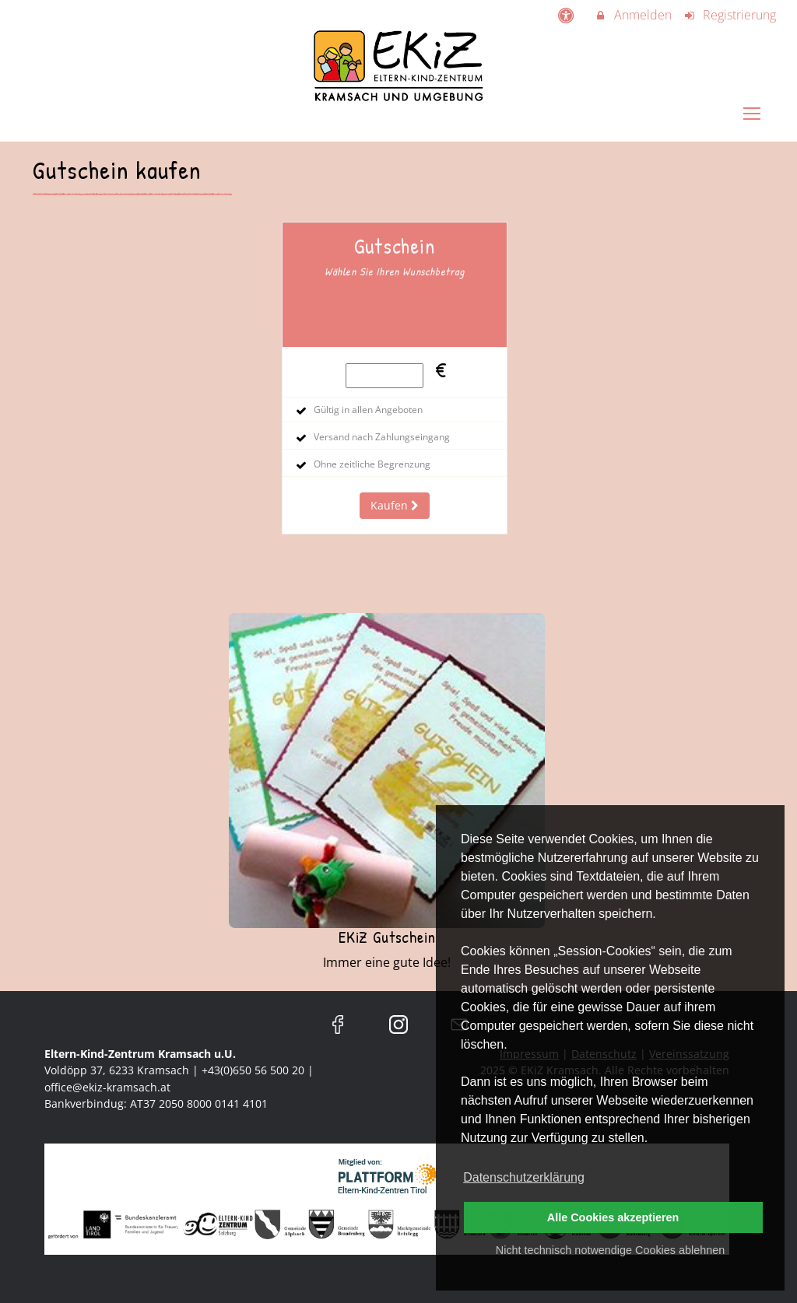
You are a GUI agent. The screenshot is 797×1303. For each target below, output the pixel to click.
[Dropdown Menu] (751, 121)
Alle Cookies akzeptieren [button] (613, 1217)
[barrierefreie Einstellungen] (567, 14)
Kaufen (394, 505)
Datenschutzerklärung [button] (524, 1177)
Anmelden (633, 14)
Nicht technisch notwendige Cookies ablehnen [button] (610, 1250)
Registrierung (730, 14)
